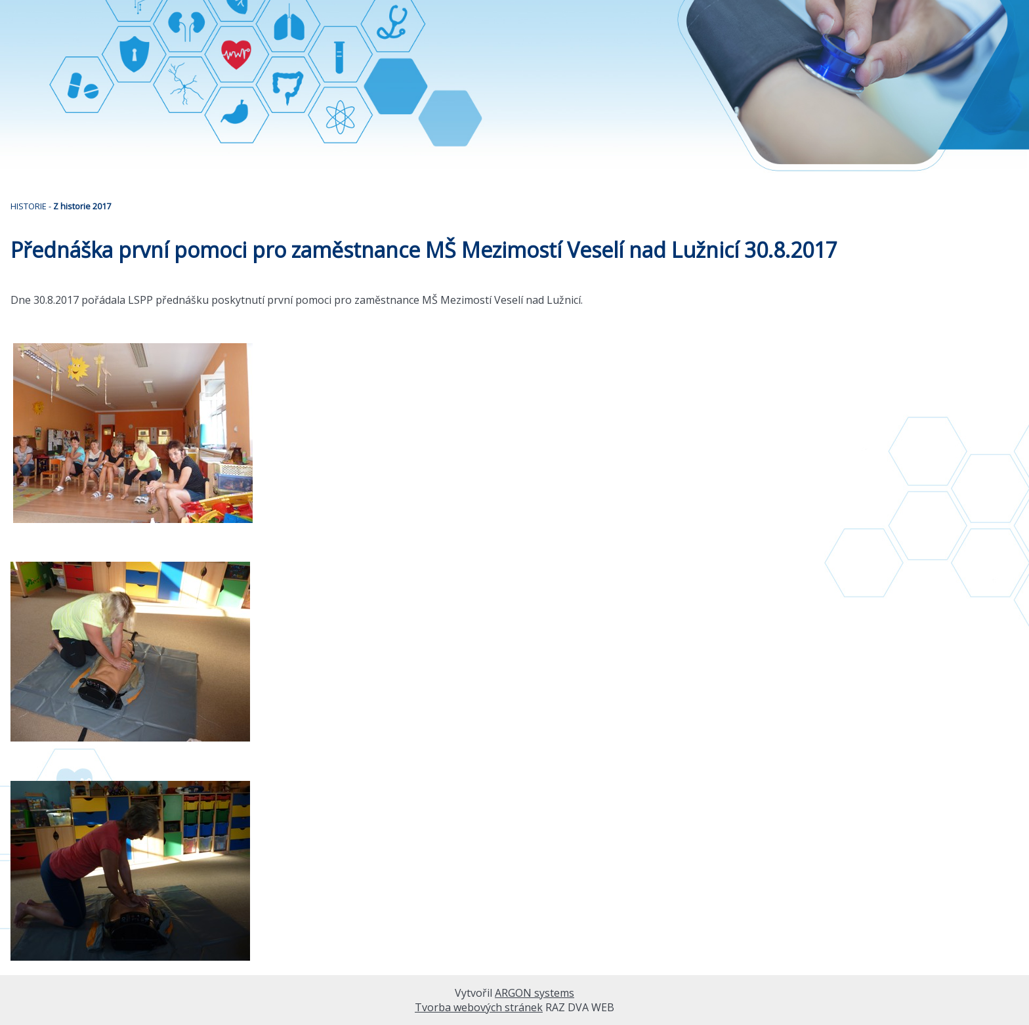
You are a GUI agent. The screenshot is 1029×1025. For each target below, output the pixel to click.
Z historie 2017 (82, 206)
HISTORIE (28, 206)
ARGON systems (534, 993)
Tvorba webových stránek (479, 1007)
